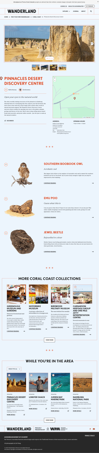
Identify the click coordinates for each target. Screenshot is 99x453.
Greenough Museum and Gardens (14, 308)
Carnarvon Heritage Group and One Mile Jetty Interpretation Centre (81, 312)
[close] (98, 1)
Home (6, 17)
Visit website (10, 120)
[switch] (91, 11)
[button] (75, 98)
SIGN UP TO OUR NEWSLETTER (76, 6)
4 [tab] (51, 58)
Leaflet (84, 117)
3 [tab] (49, 58)
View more (49, 340)
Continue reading (50, 183)
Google (92, 117)
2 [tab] (47, 58)
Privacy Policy (90, 435)
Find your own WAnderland (20, 17)
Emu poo (50, 198)
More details (11, 414)
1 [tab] (46, 58)
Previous (7, 43)
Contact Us (63, 6)
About (83, 11)
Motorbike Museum (35, 307)
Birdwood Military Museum (60, 307)
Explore (65, 11)
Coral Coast (37, 17)
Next (92, 43)
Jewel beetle (53, 232)
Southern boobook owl (63, 164)
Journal (76, 11)
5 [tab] (52, 58)
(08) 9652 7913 (60, 130)
